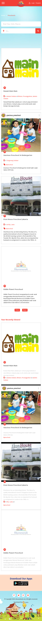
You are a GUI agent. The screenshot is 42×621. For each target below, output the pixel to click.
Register (38, 3)
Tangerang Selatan (12, 160)
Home (3, 15)
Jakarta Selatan (11, 96)
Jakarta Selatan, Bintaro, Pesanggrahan (19, 378)
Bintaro (20, 96)
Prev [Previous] (17, 310)
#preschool (9, 164)
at (7, 224)
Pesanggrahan (27, 96)
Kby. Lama (11, 224)
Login (31, 3)
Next (25, 310)
